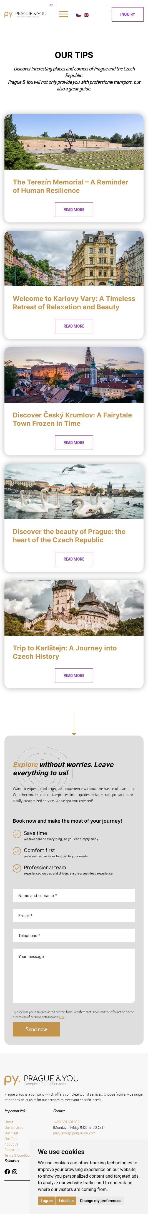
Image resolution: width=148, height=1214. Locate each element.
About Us (11, 1144)
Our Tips (10, 1138)
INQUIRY (127, 14)
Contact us (12, 1149)
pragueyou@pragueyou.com (74, 1133)
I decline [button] (66, 1200)
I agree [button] (47, 1200)
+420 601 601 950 (66, 1121)
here (61, 1017)
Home (8, 1121)
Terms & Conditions (18, 1155)
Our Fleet (11, 1133)
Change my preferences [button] (100, 1200)
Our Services (13, 1127)
